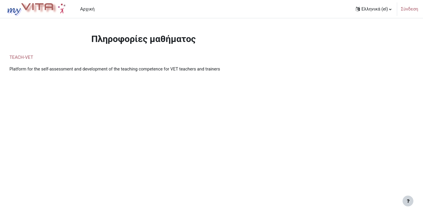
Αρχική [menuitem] (87, 9)
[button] (373, 9)
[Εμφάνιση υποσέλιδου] (408, 201)
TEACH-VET (35, 57)
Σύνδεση (409, 9)
